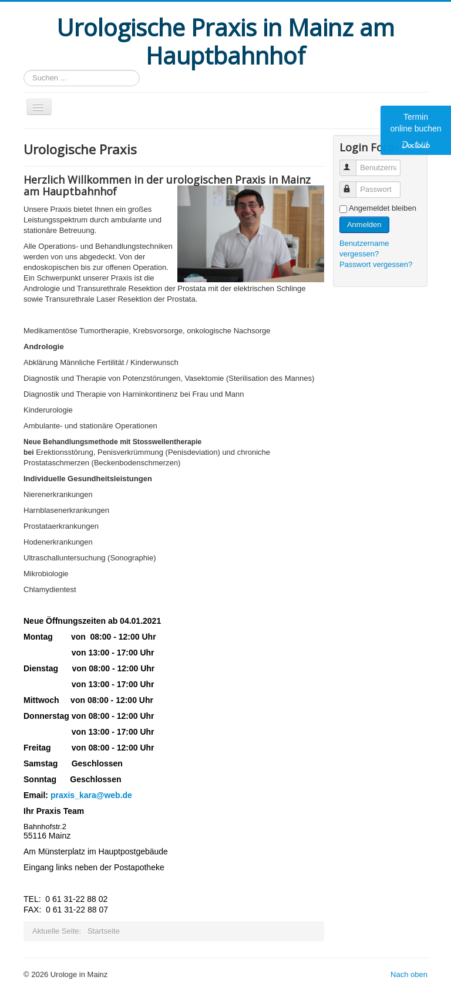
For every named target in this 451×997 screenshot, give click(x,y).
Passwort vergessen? (375, 264)
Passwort (353, 184)
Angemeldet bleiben (382, 208)
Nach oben (409, 974)
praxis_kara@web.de (91, 795)
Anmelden (364, 224)
